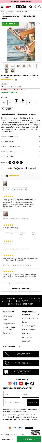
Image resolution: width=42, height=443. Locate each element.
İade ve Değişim (28, 321)
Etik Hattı (26, 329)
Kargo (24, 317)
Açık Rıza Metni (9, 414)
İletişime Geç (27, 336)
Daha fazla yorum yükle (21, 283)
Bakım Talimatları (29, 325)
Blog (5, 315)
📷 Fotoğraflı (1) (20, 184)
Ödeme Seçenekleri (30, 314)
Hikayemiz (7, 311)
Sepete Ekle (28, 439)
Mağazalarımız (9, 319)
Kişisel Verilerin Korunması (9, 324)
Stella (4, 78)
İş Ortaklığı (7, 329)
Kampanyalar (27, 333)
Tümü (6, 184)
